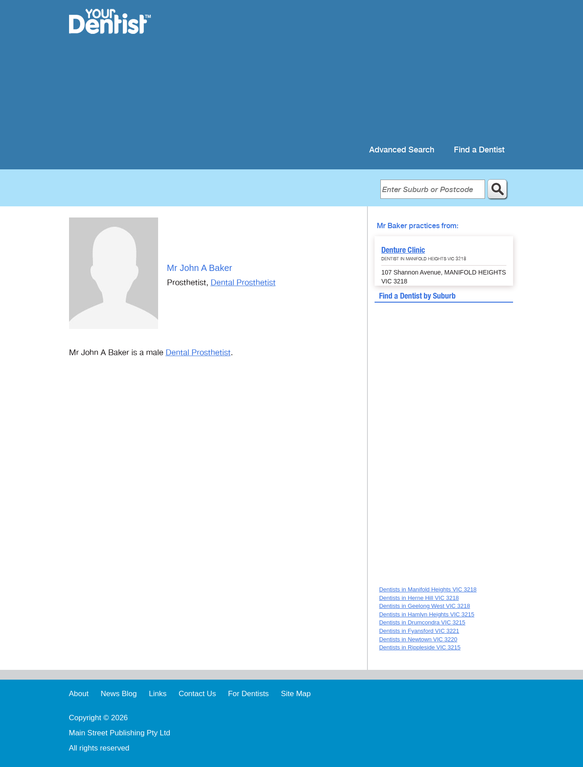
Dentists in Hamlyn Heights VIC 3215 (426, 614)
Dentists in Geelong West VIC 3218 (424, 606)
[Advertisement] (348, 71)
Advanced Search (401, 150)
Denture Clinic (403, 249)
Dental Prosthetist (243, 282)
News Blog (119, 693)
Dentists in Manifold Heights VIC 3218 (428, 589)
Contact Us (197, 693)
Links (158, 693)
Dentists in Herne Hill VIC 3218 (419, 598)
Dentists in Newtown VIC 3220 (418, 639)
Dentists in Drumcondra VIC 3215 (422, 622)
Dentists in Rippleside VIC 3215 (420, 647)
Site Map (296, 693)
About (79, 693)
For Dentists (248, 693)
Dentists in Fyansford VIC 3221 (419, 631)
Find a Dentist (479, 150)
